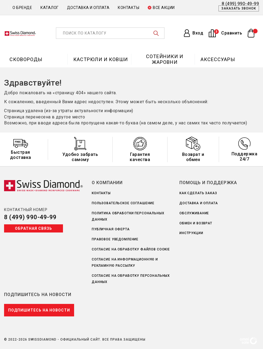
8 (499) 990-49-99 (30, 217)
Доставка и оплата (88, 7)
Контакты (128, 7)
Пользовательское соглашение (123, 203)
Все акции (161, 7)
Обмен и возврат (195, 223)
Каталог (49, 7)
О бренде (22, 7)
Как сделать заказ (198, 193)
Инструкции (191, 233)
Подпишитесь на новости (39, 310)
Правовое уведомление (115, 239)
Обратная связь (33, 228)
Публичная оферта (111, 229)
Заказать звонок (238, 8)
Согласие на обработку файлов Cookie (131, 249)
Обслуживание (194, 213)
